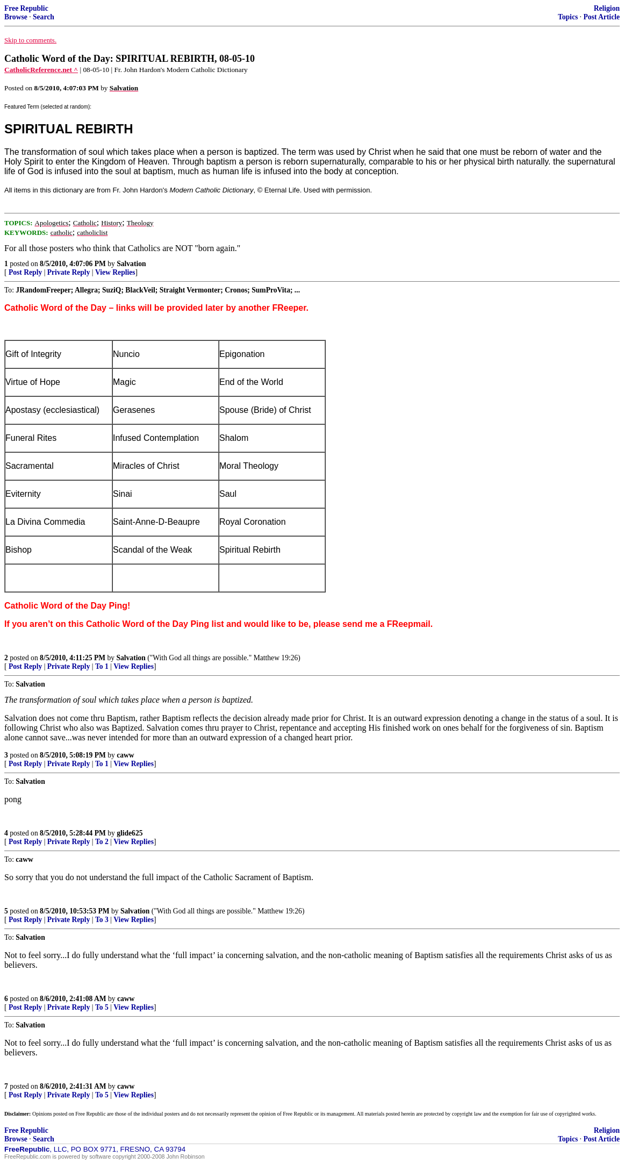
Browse (15, 17)
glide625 (129, 833)
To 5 (102, 1007)
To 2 (102, 842)
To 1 (102, 666)
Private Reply (68, 272)
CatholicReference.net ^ (41, 70)
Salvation (131, 264)
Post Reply (25, 272)
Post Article (601, 17)
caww (125, 755)
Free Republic (26, 8)
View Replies (115, 272)
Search (43, 17)
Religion (607, 8)
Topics (568, 17)
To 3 (102, 920)
